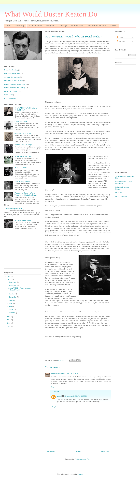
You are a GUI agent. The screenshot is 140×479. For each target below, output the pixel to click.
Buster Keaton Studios (12, 73)
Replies (56, 392)
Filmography (50, 26)
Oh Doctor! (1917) (20, 168)
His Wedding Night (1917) (15, 208)
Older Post (105, 452)
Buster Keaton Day (11, 70)
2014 (9, 320)
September (13, 297)
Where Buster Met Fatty (22, 156)
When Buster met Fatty (22, 220)
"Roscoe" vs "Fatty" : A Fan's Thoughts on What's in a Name (25, 194)
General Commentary (12, 77)
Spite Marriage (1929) (22, 181)
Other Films (8, 95)
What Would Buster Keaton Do (50, 14)
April (11, 306)
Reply (53, 387)
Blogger (80, 474)
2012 (9, 326)
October (12, 294)
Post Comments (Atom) (83, 459)
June (11, 303)
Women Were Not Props (23, 145)
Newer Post (51, 452)
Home (9, 26)
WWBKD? (114, 26)
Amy (59, 396)
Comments (121, 41)
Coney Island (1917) (21, 121)
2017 (9, 279)
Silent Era (118, 192)
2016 (9, 317)
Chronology (63, 26)
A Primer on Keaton (35, 26)
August (11, 300)
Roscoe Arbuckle (10, 98)
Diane (53, 374)
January (12, 313)
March (11, 310)
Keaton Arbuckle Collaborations (15, 84)
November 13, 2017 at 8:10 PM (75, 396)
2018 (9, 276)
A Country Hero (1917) (22, 133)
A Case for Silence (77, 26)
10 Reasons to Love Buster (97, 26)
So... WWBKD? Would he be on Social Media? (19, 289)
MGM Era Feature (10, 91)
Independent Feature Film (13, 80)
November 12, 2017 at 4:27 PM (67, 374)
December (13, 282)
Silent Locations (121, 196)
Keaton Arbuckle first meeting (14, 88)
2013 (9, 323)
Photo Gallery (19, 26)
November (13, 285)
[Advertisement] (22, 251)
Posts (120, 37)
